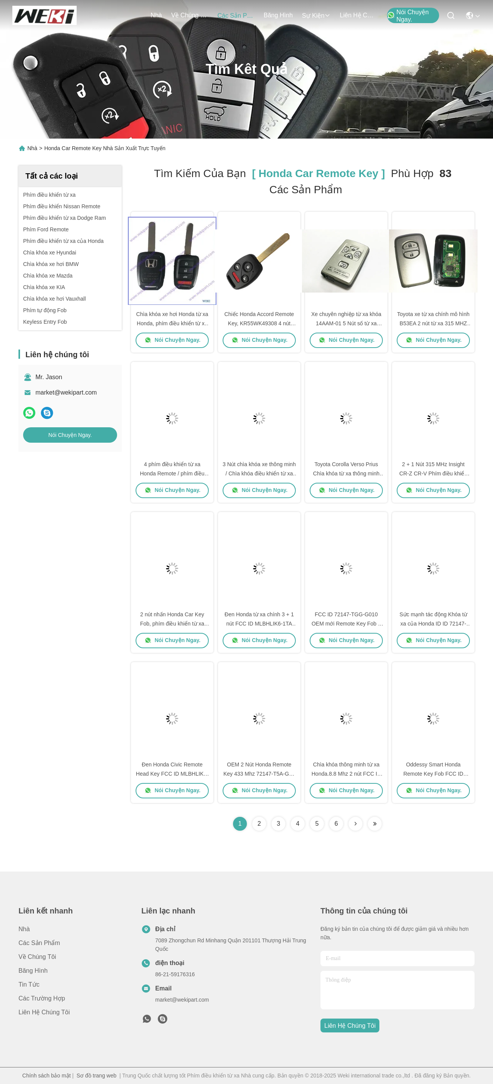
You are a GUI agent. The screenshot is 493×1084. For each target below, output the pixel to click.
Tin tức (29, 984)
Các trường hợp (41, 998)
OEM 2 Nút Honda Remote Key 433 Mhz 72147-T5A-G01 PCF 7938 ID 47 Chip (259, 773)
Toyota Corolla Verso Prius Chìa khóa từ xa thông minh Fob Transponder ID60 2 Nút (346, 473)
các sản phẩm (235, 15)
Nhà (156, 15)
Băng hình (278, 15)
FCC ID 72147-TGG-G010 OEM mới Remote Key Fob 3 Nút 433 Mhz (346, 623)
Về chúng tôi (189, 15)
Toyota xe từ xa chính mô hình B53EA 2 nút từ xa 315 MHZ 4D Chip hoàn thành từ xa (433, 323)
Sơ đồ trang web (96, 1075)
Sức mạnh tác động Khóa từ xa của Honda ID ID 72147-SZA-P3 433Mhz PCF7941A (433, 623)
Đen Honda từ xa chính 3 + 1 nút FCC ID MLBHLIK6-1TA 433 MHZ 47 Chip (259, 623)
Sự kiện (316, 15)
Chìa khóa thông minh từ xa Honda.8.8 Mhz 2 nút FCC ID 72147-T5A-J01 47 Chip (346, 773)
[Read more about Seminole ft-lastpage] (375, 824)
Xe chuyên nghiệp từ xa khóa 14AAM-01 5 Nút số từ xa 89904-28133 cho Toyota (346, 323)
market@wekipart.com (66, 392)
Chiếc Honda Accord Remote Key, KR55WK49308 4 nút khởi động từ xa (259, 323)
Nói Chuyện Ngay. (408, 16)
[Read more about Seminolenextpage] (355, 824)
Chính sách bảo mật (46, 1075)
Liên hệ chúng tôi (358, 15)
